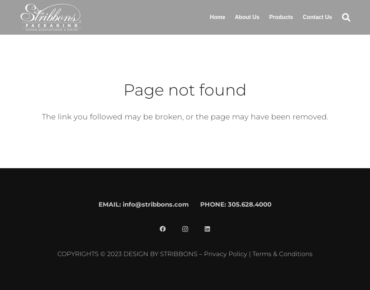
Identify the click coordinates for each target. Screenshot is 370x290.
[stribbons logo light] (51, 17)
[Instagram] (185, 229)
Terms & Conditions (282, 253)
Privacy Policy (225, 253)
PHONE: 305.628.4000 (235, 204)
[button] (346, 17)
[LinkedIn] (207, 229)
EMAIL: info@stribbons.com (144, 204)
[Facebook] (162, 229)
